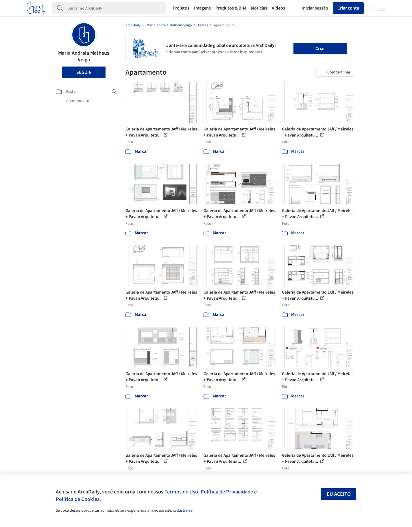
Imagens (202, 8)
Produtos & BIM (230, 8)
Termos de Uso (181, 491)
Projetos (181, 8)
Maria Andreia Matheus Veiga (83, 56)
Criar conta (348, 8)
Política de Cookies (77, 499)
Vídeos (278, 8)
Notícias (259, 8)
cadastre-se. (183, 510)
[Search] (116, 8)
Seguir (83, 72)
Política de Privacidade (227, 491)
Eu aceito (339, 494)
